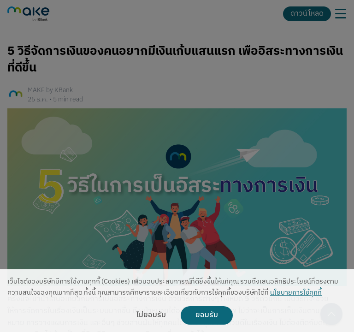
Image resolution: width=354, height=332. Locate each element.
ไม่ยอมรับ (151, 315)
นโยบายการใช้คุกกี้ (296, 293)
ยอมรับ (206, 315)
